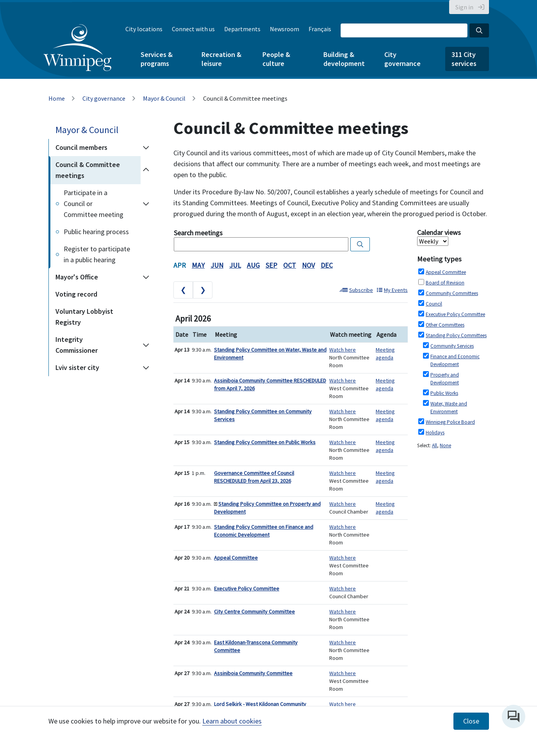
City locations (143, 29)
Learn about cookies (232, 720)
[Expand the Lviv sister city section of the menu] (146, 367)
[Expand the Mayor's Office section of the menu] (146, 277)
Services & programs (157, 59)
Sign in (464, 7)
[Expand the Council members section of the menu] (146, 147)
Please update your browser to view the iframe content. (290, 240)
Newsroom (284, 29)
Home (56, 98)
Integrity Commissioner (76, 345)
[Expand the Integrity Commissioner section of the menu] (146, 345)
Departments (242, 29)
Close (471, 721)
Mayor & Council (164, 98)
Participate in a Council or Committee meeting (93, 203)
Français (320, 29)
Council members (81, 147)
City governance (402, 59)
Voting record (76, 294)
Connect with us (193, 29)
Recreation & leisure (221, 59)
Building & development (344, 59)
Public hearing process (96, 231)
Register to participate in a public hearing (97, 254)
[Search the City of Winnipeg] (404, 30)
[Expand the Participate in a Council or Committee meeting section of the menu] (146, 203)
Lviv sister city (77, 367)
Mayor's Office (76, 276)
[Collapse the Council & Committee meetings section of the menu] (146, 170)
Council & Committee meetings (87, 170)
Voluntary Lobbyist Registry (84, 317)
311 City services (463, 59)
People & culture (276, 59)
